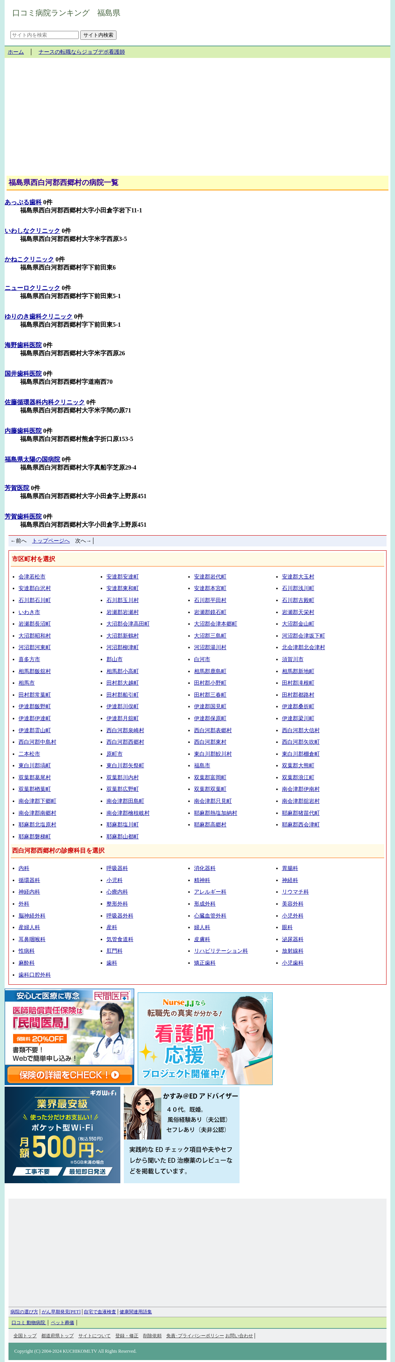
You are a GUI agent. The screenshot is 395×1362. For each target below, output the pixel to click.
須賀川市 (293, 659)
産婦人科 (29, 927)
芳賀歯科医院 (23, 516)
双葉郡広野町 (122, 789)
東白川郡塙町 (35, 765)
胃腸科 (290, 868)
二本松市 (29, 754)
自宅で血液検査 (100, 1312)
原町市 (114, 754)
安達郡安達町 (122, 577)
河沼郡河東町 (35, 647)
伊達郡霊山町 (35, 730)
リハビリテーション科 (221, 951)
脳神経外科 (32, 916)
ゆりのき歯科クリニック (39, 316)
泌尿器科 (293, 939)
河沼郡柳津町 (122, 647)
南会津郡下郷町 (37, 801)
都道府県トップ (57, 1335)
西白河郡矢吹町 (301, 742)
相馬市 (27, 683)
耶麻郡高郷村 (210, 825)
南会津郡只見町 (213, 801)
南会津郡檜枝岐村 (128, 813)
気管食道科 (119, 939)
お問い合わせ (239, 1335)
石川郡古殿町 (298, 600)
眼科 (287, 927)
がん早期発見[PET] (61, 1312)
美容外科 (293, 904)
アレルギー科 (210, 892)
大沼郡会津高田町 (128, 624)
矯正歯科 (205, 963)
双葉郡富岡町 (210, 777)
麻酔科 (27, 963)
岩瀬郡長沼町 (35, 624)
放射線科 (293, 951)
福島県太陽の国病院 (32, 459)
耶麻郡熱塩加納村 (215, 813)
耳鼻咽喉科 (32, 939)
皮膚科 (202, 939)
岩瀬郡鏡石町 (210, 612)
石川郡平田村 (210, 600)
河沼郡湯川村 (210, 647)
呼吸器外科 (119, 916)
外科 (24, 904)
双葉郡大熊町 (298, 765)
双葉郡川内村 (122, 777)
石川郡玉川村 (122, 600)
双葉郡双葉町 (210, 789)
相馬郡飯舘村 (35, 671)
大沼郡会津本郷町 (215, 624)
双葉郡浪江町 (298, 777)
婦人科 (202, 927)
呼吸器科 (117, 868)
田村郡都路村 (298, 695)
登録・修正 (126, 1335)
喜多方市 (29, 659)
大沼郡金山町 (298, 624)
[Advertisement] (197, 120)
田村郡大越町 (122, 683)
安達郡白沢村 (35, 588)
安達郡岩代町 (210, 577)
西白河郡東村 (210, 742)
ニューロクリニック (32, 288)
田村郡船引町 (122, 695)
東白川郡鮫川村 (213, 754)
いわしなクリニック (32, 230)
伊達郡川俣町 (122, 706)
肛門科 (114, 951)
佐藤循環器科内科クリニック (45, 402)
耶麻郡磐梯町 (35, 837)
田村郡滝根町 (298, 683)
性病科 (27, 951)
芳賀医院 (17, 488)
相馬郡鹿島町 (210, 671)
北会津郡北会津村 (303, 647)
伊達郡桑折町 (298, 706)
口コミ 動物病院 (29, 1322)
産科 (111, 927)
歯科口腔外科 (35, 975)
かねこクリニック (29, 259)
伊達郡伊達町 (35, 718)
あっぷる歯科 (23, 202)
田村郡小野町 (210, 683)
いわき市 (29, 612)
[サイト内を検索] (44, 35)
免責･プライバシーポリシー (195, 1335)
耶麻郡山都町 (122, 837)
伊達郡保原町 (210, 718)
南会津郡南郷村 (37, 813)
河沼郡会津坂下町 (303, 636)
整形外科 (117, 904)
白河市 (202, 659)
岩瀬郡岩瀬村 (122, 612)
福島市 (202, 765)
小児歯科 (293, 963)
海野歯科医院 (23, 345)
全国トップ (25, 1335)
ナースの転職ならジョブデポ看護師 (82, 52)
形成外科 (205, 904)
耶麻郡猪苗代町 (301, 813)
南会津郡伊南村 (301, 789)
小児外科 (293, 916)
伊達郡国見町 (210, 706)
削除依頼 (152, 1335)
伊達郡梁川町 (298, 718)
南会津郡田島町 (125, 801)
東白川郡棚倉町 (301, 754)
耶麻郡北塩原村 (37, 825)
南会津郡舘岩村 (301, 801)
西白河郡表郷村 (213, 730)
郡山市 (114, 659)
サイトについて (94, 1335)
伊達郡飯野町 (35, 706)
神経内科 (29, 892)
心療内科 (117, 892)
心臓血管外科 (210, 916)
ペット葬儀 (62, 1322)
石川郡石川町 (35, 600)
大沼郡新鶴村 (122, 636)
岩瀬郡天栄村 (298, 612)
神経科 (290, 880)
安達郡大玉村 (298, 577)
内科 (24, 868)
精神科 (202, 880)
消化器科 (205, 868)
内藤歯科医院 (23, 430)
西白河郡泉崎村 (125, 730)
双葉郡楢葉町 (35, 789)
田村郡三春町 (210, 695)
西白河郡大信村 (301, 730)
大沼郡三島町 (210, 636)
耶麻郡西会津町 (301, 825)
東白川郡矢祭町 (125, 765)
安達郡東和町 (122, 588)
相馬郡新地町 (298, 671)
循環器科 (29, 880)
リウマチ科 (295, 892)
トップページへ (51, 541)
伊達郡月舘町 (122, 718)
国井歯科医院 (23, 373)
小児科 (114, 880)
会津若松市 (32, 577)
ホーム (16, 52)
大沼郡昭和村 (35, 636)
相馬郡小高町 (122, 671)
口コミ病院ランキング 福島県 (66, 12)
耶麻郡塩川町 (122, 825)
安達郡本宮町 (210, 588)
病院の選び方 (24, 1312)
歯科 (111, 963)
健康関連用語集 (136, 1312)
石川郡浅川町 (298, 588)
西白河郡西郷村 (125, 742)
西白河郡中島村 (37, 742)
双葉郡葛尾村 (35, 777)
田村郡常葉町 (35, 695)
